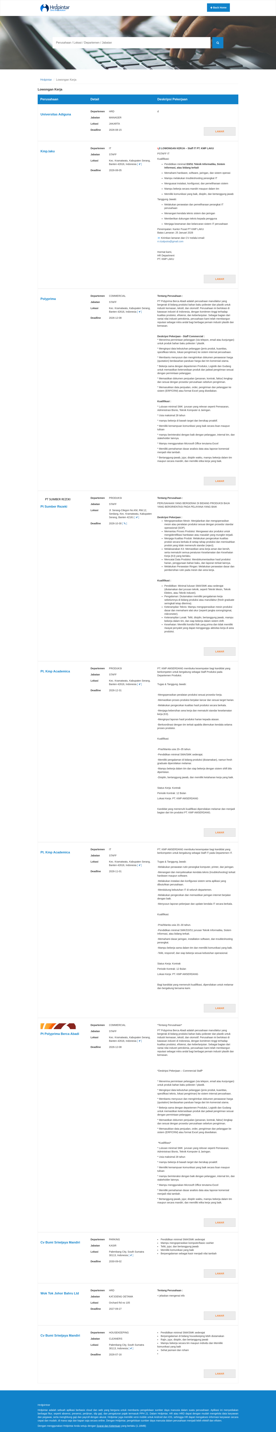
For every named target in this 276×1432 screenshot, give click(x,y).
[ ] (139, 164)
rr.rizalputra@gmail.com (170, 241)
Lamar (219, 131)
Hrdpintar (46, 79)
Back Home (218, 7)
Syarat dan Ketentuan (108, 1425)
